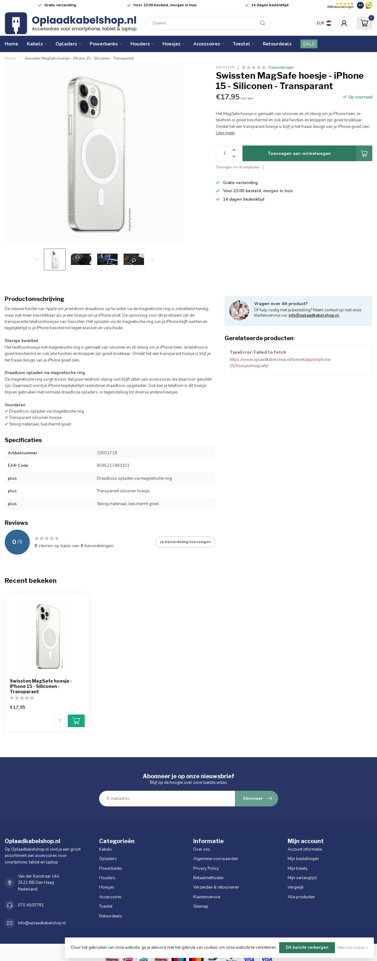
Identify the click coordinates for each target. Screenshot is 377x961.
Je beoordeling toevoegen (185, 541)
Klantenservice (206, 897)
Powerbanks (104, 44)
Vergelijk (296, 887)
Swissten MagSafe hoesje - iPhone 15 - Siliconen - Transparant (79, 58)
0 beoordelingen (281, 67)
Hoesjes (171, 44)
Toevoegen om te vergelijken (238, 167)
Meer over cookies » (352, 947)
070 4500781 (31, 905)
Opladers (66, 44)
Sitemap (200, 906)
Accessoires (206, 44)
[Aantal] (60, 721)
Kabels (35, 44)
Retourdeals (277, 44)
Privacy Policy (206, 868)
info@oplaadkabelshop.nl (314, 315)
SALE (309, 44)
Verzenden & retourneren (216, 887)
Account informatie (305, 849)
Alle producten (301, 897)
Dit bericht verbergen (307, 947)
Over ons (201, 849)
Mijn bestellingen (303, 859)
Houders (140, 44)
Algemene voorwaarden (215, 859)
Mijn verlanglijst (302, 878)
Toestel (241, 44)
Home (11, 44)
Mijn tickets (298, 868)
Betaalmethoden (208, 878)
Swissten (225, 67)
